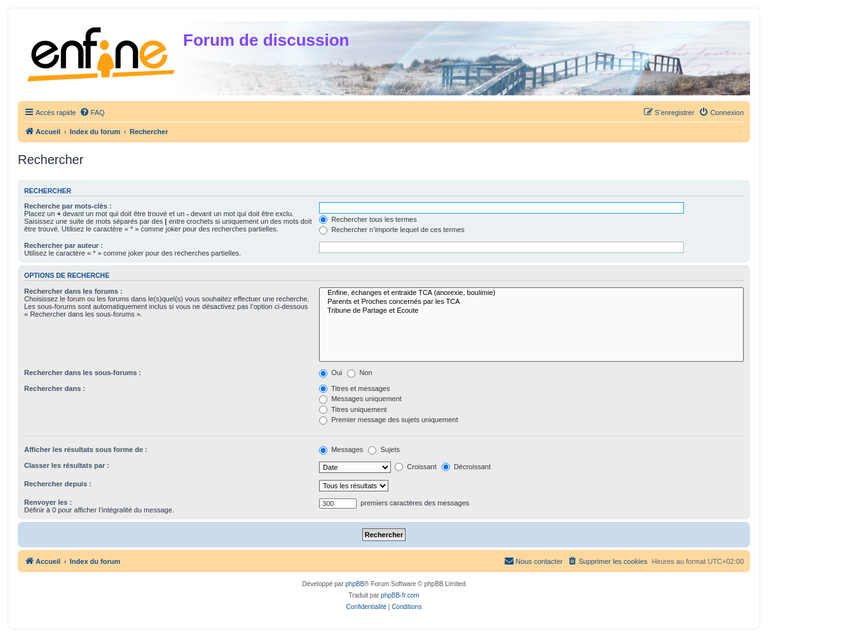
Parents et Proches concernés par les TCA (531, 302)
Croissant (416, 466)
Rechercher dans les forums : (73, 291)
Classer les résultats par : (66, 465)
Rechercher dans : (54, 388)
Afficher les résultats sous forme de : (85, 449)
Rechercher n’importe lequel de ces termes (392, 229)
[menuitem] (92, 112)
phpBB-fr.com (400, 595)
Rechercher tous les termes (368, 219)
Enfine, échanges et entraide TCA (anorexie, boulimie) (531, 293)
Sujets (384, 449)
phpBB (354, 583)
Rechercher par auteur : (63, 245)
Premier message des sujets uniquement (388, 419)
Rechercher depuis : (58, 484)
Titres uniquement (353, 409)
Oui (330, 372)
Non (359, 372)
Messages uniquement (360, 398)
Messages (341, 449)
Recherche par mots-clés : (68, 206)
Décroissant (466, 466)
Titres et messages (354, 388)
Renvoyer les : (48, 502)
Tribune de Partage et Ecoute (531, 310)
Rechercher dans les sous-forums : (82, 372)
